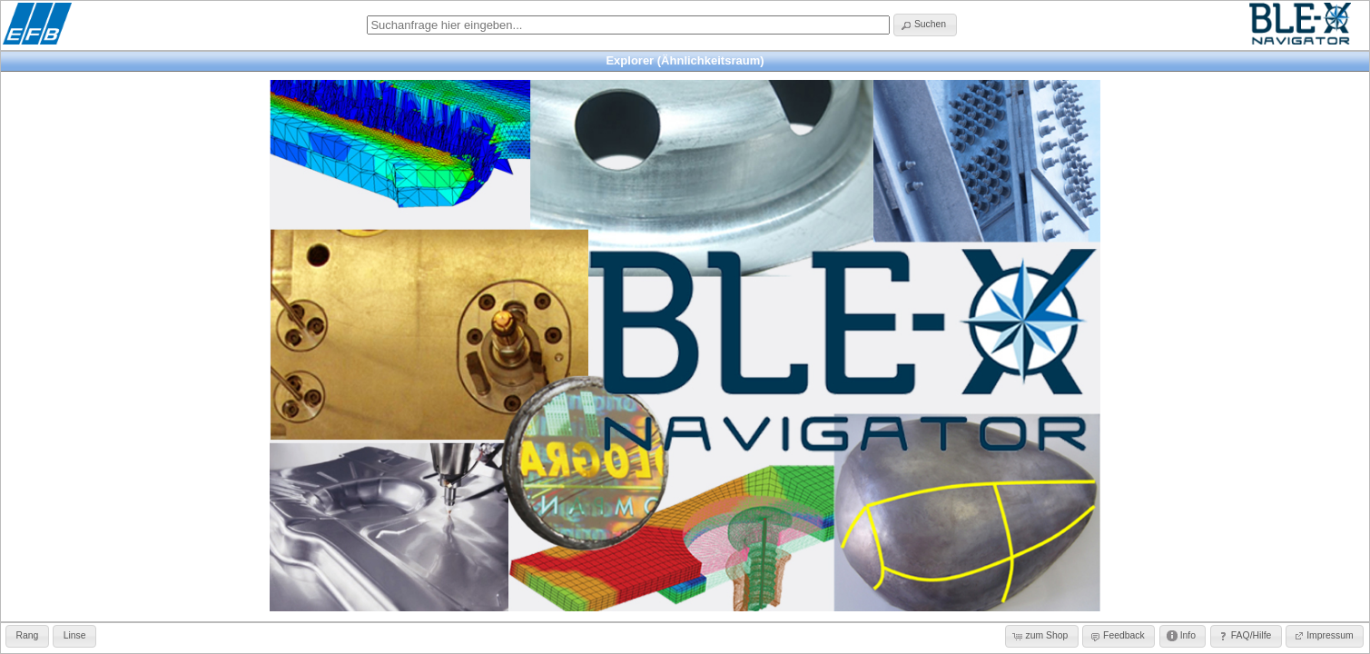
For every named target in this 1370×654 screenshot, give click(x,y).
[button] (924, 25)
